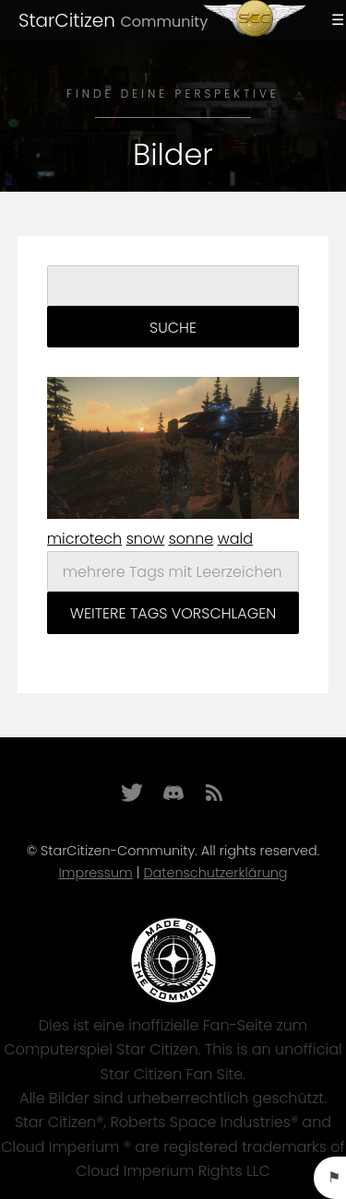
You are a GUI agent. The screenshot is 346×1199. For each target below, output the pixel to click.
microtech (84, 538)
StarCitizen (113, 20)
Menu (335, 20)
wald (235, 538)
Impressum (95, 873)
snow (145, 538)
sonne (191, 538)
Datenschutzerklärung (215, 873)
